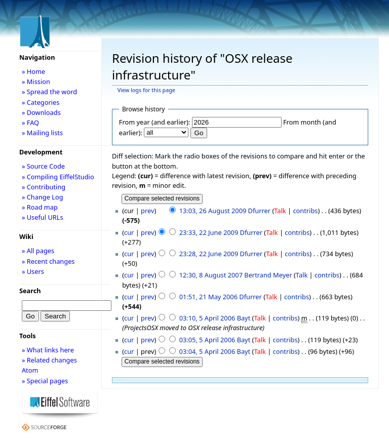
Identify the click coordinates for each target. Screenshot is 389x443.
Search (30, 290)
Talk (280, 210)
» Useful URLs (42, 217)
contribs (305, 210)
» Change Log (42, 197)
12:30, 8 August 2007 (211, 274)
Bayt (244, 318)
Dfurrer (259, 210)
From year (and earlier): (154, 122)
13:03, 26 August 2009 (213, 210)
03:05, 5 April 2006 (207, 339)
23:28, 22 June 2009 (209, 253)
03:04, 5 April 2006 (207, 351)
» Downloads (41, 112)
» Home (33, 71)
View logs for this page (146, 90)
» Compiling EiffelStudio (58, 176)
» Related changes (49, 360)
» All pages (38, 250)
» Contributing (43, 186)
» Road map (40, 207)
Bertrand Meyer (268, 274)
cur (129, 232)
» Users (33, 271)
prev (147, 210)
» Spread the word (49, 91)
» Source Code (43, 166)
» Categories (41, 102)
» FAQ (30, 122)
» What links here (48, 349)
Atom (30, 370)
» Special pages (45, 380)
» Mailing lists (42, 132)
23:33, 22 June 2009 (209, 232)
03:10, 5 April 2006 (207, 318)
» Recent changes (48, 261)
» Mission (36, 81)
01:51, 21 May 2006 (208, 296)
